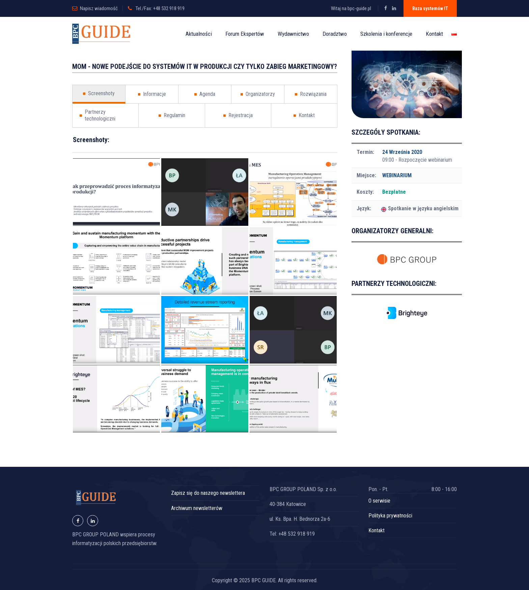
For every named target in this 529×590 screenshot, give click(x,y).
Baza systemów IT (430, 8)
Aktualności (199, 33)
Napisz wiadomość (99, 8)
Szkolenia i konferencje (386, 33)
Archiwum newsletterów (196, 508)
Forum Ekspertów (244, 33)
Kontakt (434, 33)
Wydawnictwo (293, 33)
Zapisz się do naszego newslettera (208, 493)
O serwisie (379, 501)
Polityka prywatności (390, 515)
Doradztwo (335, 33)
